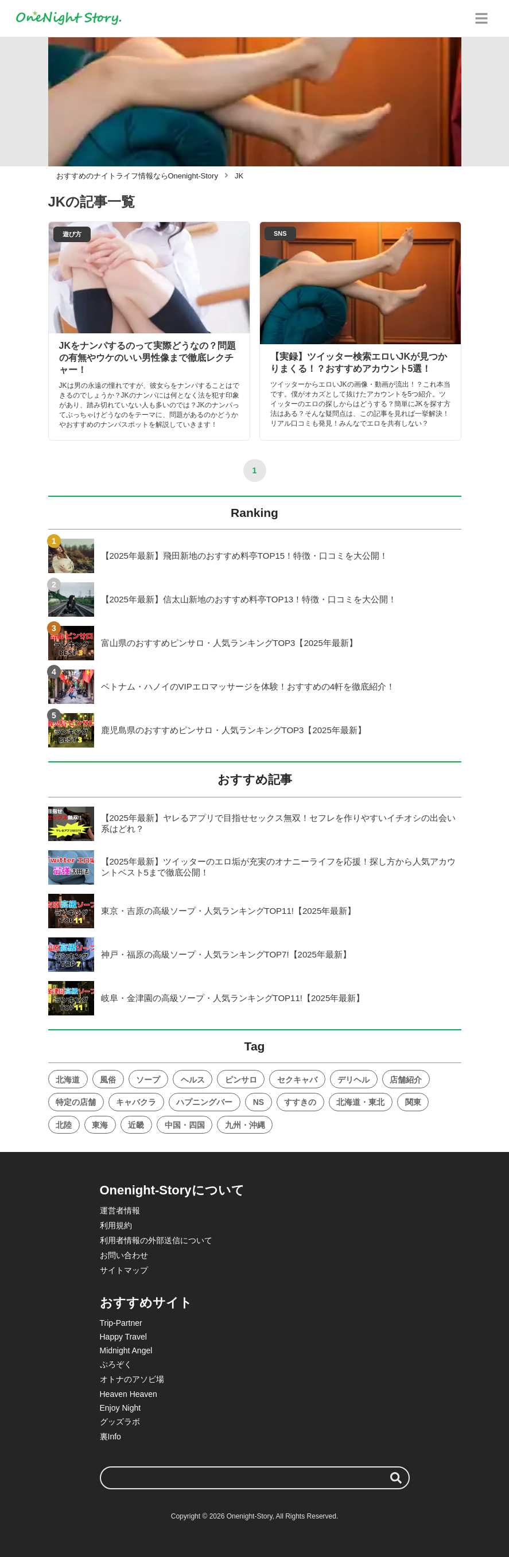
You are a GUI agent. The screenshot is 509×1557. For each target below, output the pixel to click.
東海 (100, 1125)
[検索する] (395, 1478)
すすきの (300, 1102)
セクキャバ (297, 1079)
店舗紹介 (406, 1079)
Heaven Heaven (128, 1394)
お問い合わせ (124, 1255)
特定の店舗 (76, 1102)
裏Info (110, 1436)
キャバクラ (136, 1102)
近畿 (136, 1125)
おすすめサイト (146, 1302)
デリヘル (353, 1079)
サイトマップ (124, 1270)
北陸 (64, 1125)
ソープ (148, 1079)
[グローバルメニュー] (481, 18)
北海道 (68, 1079)
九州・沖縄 (245, 1125)
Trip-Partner (121, 1323)
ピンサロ (241, 1079)
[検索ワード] (255, 1478)
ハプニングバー (204, 1102)
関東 (413, 1102)
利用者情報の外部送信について (156, 1240)
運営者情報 (120, 1210)
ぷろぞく (116, 1364)
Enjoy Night (120, 1407)
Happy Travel (123, 1336)
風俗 (108, 1079)
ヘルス (193, 1079)
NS (258, 1102)
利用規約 (116, 1225)
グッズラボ (120, 1421)
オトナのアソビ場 (132, 1379)
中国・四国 (185, 1125)
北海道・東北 (360, 1102)
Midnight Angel (126, 1350)
